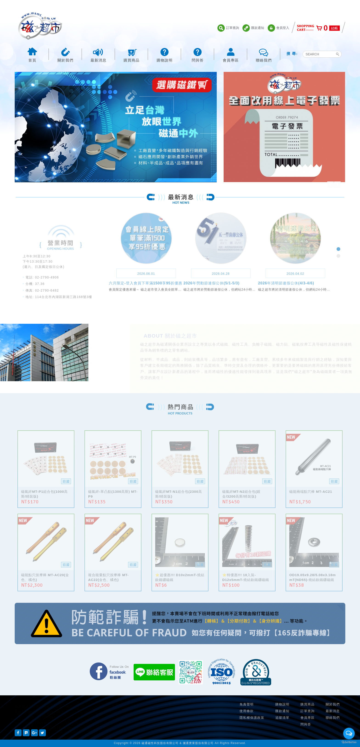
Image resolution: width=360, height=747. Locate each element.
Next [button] (337, 184)
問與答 (198, 54)
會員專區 (231, 54)
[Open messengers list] (349, 733)
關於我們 (65, 54)
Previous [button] (330, 184)
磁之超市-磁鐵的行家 (40, 26)
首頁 (32, 54)
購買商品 (132, 54)
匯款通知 (253, 28)
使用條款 (246, 711)
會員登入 (278, 28)
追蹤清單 (282, 717)
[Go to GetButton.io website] (349, 742)
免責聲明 (246, 704)
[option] (116, 132)
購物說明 (165, 54)
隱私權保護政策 (251, 717)
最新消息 (98, 54)
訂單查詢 (228, 28)
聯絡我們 (264, 54)
